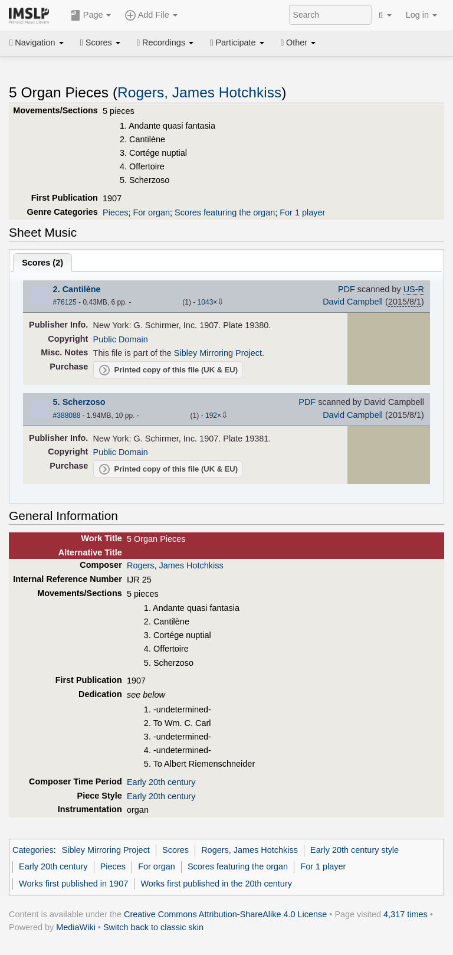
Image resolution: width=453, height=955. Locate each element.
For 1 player (302, 212)
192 (211, 415)
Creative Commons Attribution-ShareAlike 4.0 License (225, 914)
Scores (100, 42)
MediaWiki (76, 927)
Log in (421, 14)
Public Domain (120, 339)
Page (90, 15)
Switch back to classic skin (153, 927)
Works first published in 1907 (73, 883)
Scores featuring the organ (225, 212)
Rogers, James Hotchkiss (199, 92)
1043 (206, 302)
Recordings (165, 42)
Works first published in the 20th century (216, 883)
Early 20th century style (354, 850)
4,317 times (405, 914)
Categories (33, 850)
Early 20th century (161, 782)
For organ (151, 212)
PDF (346, 289)
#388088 (67, 415)
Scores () (42, 262)
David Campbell (353, 301)
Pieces (115, 212)
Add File (151, 15)
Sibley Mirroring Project (218, 353)
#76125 (65, 302)
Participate (237, 42)
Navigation (36, 42)
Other (298, 42)
